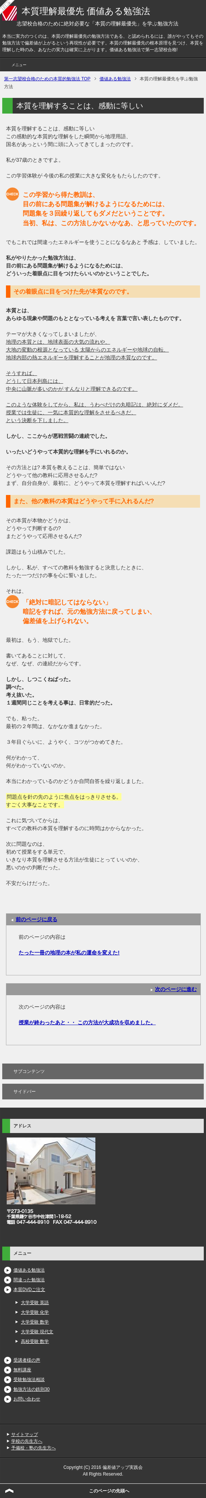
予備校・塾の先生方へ (33, 1448)
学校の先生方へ (26, 1441)
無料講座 (22, 1369)
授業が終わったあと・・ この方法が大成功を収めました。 (87, 1022)
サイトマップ (24, 1434)
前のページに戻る (36, 919)
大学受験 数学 (35, 1322)
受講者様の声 (26, 1360)
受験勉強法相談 (29, 1379)
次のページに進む (176, 989)
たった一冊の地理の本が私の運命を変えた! (69, 953)
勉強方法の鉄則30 (31, 1389)
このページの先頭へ (109, 1491)
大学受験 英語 (35, 1302)
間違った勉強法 (29, 1279)
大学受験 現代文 (37, 1331)
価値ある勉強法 (29, 1270)
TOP (47, 78)
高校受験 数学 (35, 1341)
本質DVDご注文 (29, 1289)
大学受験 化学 (35, 1312)
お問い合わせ (26, 1399)
